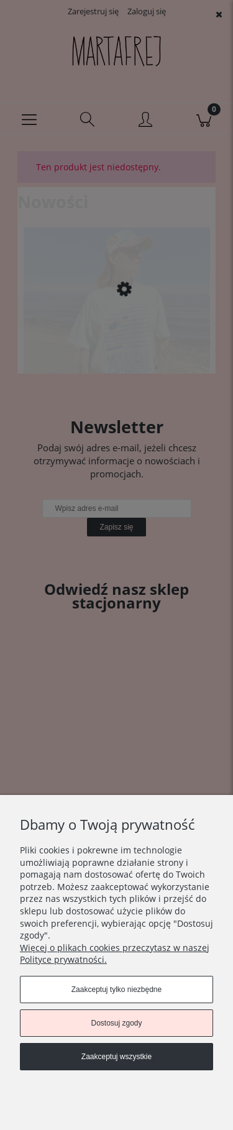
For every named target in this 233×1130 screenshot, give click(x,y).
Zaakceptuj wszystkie (116, 1056)
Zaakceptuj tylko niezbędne (116, 989)
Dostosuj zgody (116, 1023)
